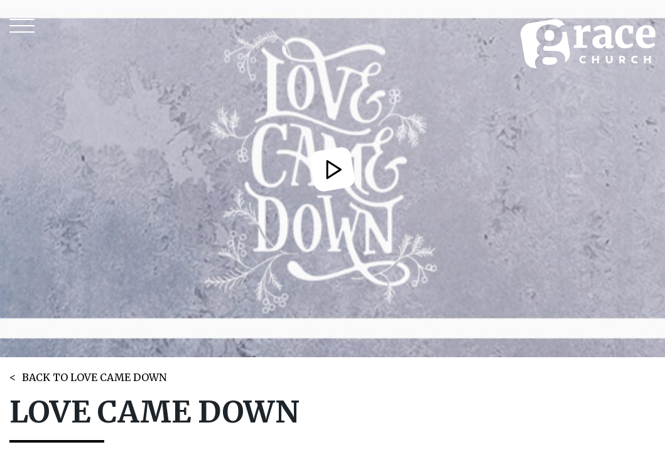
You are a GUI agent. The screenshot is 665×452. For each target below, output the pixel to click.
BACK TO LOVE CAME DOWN (94, 377)
